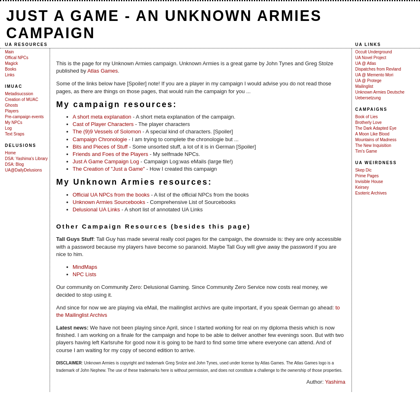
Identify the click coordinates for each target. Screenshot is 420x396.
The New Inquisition (373, 145)
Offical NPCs (16, 57)
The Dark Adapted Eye (376, 128)
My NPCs (13, 122)
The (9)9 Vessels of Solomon (107, 131)
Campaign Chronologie (100, 139)
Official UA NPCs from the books (111, 195)
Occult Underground (373, 52)
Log (8, 128)
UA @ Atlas (365, 63)
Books (10, 69)
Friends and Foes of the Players (110, 154)
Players (11, 111)
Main (9, 52)
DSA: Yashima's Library (26, 158)
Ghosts (11, 105)
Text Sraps (14, 134)
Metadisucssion (19, 94)
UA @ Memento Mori (374, 75)
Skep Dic (363, 170)
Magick (11, 63)
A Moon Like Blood (372, 134)
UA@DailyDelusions (23, 170)
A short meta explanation (102, 117)
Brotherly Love (368, 122)
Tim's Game (366, 151)
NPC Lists (84, 274)
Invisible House (369, 181)
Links (9, 75)
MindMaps (85, 267)
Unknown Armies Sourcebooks (109, 202)
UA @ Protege (368, 80)
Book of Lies (366, 116)
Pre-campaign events (24, 116)
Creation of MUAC (21, 99)
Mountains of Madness (376, 139)
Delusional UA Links (96, 209)
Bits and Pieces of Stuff (100, 147)
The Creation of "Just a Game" (109, 169)
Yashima (335, 382)
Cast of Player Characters (103, 124)
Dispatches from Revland (378, 69)
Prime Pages (367, 176)
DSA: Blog (14, 164)
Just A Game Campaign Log (106, 161)
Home (10, 153)
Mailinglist (364, 86)
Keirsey (362, 187)
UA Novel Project (370, 57)
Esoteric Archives (371, 193)
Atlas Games (102, 71)
